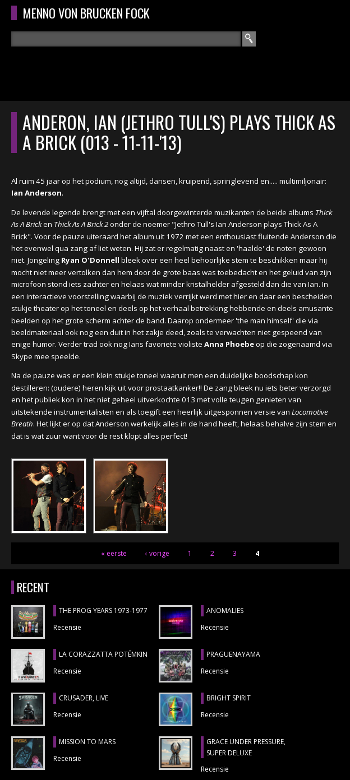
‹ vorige (157, 553)
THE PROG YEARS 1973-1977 (103, 610)
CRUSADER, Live (83, 698)
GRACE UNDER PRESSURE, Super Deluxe (245, 747)
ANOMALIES (224, 610)
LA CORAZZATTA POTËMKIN (103, 654)
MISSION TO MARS (87, 741)
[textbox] (126, 39)
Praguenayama (233, 654)
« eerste (114, 553)
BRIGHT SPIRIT (228, 698)
